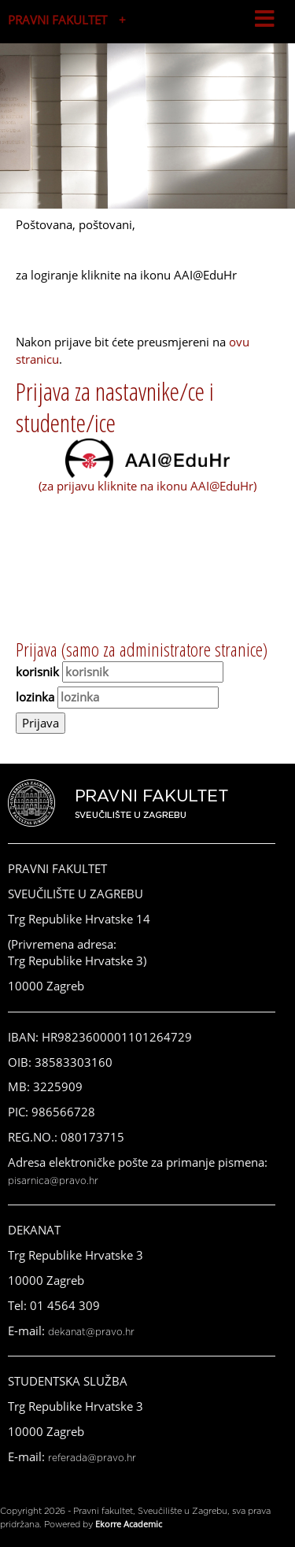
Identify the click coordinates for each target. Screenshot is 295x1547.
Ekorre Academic (128, 1524)
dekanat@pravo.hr (91, 1332)
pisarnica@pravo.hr (53, 1181)
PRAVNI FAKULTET (57, 20)
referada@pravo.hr (92, 1458)
